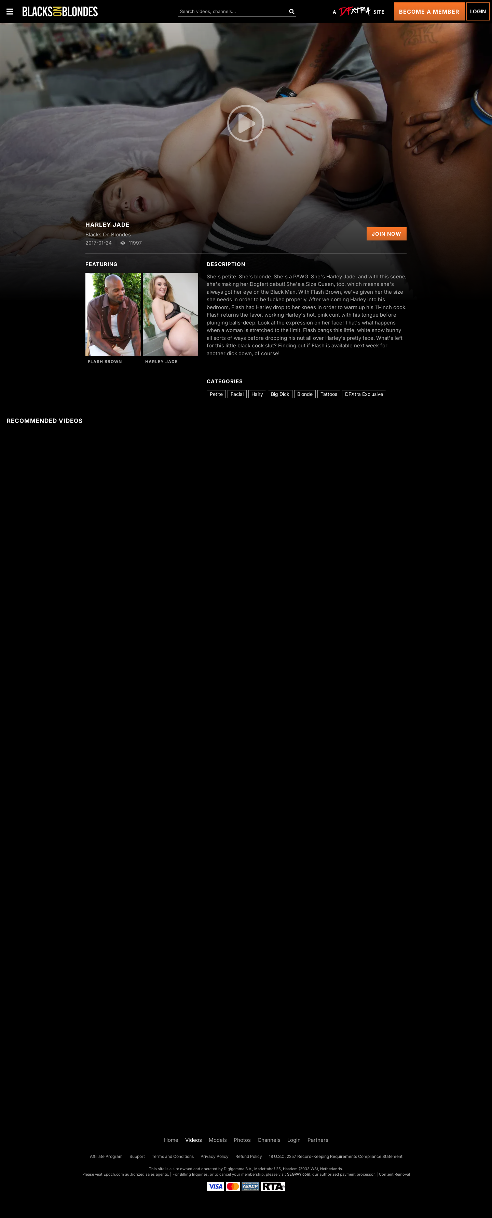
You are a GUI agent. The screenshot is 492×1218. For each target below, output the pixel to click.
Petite (216, 394)
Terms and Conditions (173, 1156)
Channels (269, 1140)
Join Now (386, 234)
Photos (242, 1140)
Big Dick (280, 394)
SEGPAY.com (298, 1174)
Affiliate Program (106, 1156)
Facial (237, 394)
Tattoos (328, 394)
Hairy (257, 394)
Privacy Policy (215, 1156)
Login (478, 11)
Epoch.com (114, 1174)
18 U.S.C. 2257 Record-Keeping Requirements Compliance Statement (335, 1156)
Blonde (305, 394)
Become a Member (429, 11)
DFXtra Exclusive (364, 394)
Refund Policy (248, 1156)
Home (171, 1140)
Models (218, 1140)
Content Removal (394, 1174)
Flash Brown (105, 361)
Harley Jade (161, 361)
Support (137, 1156)
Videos (193, 1140)
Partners (318, 1140)
